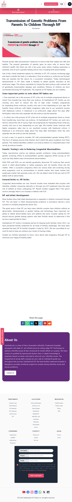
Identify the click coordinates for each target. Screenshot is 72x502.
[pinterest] (45, 323)
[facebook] (23, 323)
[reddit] (49, 323)
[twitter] (36, 323)
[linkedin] (32, 323)
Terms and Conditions (28, 470)
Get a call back (36, 476)
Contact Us (10, 373)
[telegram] (40, 323)
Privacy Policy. (42, 470)
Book (51, 4)
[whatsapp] (27, 323)
